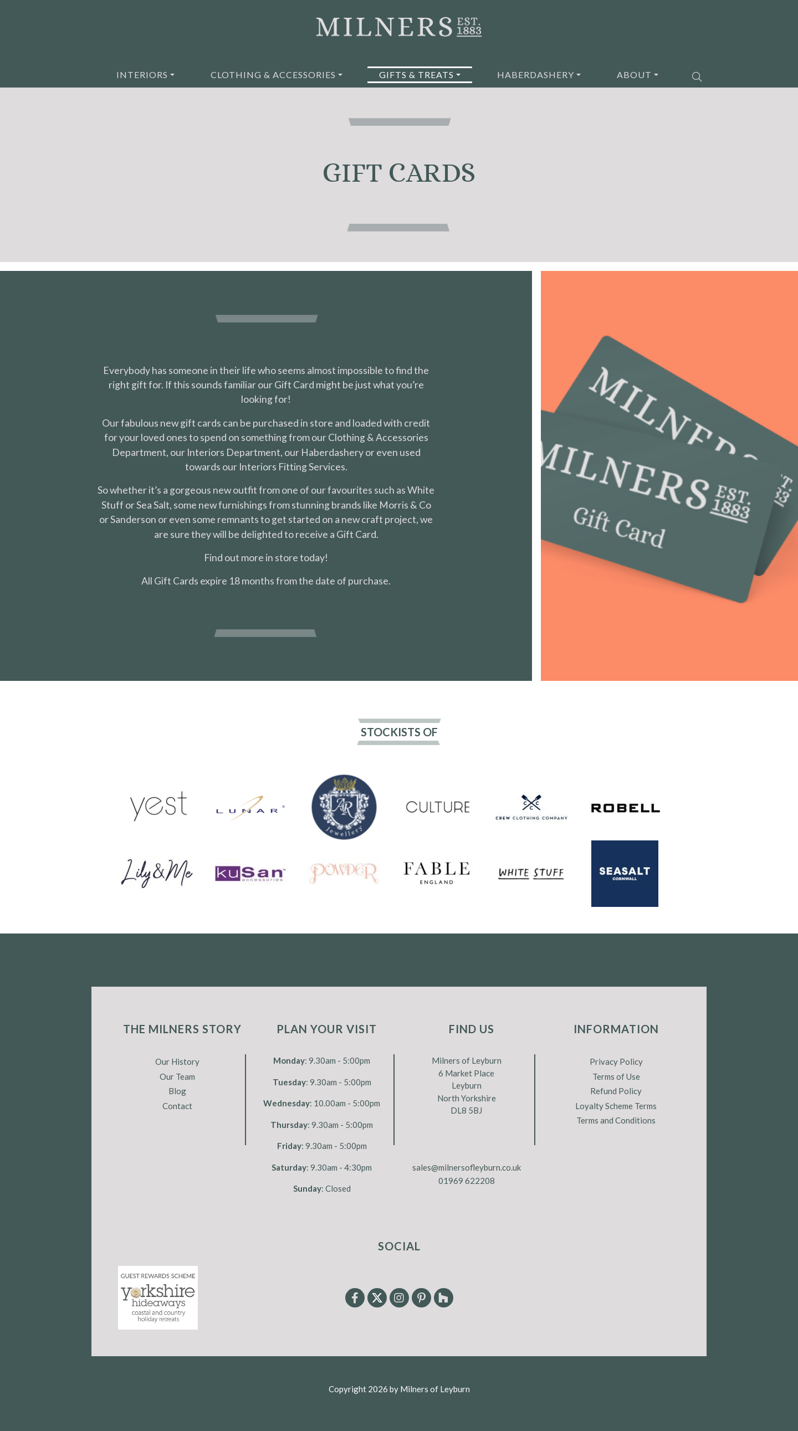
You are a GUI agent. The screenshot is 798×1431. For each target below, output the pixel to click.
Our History (177, 1061)
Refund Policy (616, 1091)
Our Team (177, 1076)
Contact (177, 1106)
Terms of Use (616, 1076)
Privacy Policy (616, 1061)
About (634, 74)
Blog (177, 1091)
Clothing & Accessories (273, 74)
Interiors (142, 74)
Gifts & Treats (416, 74)
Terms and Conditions (616, 1120)
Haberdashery (535, 74)
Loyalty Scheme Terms (616, 1106)
